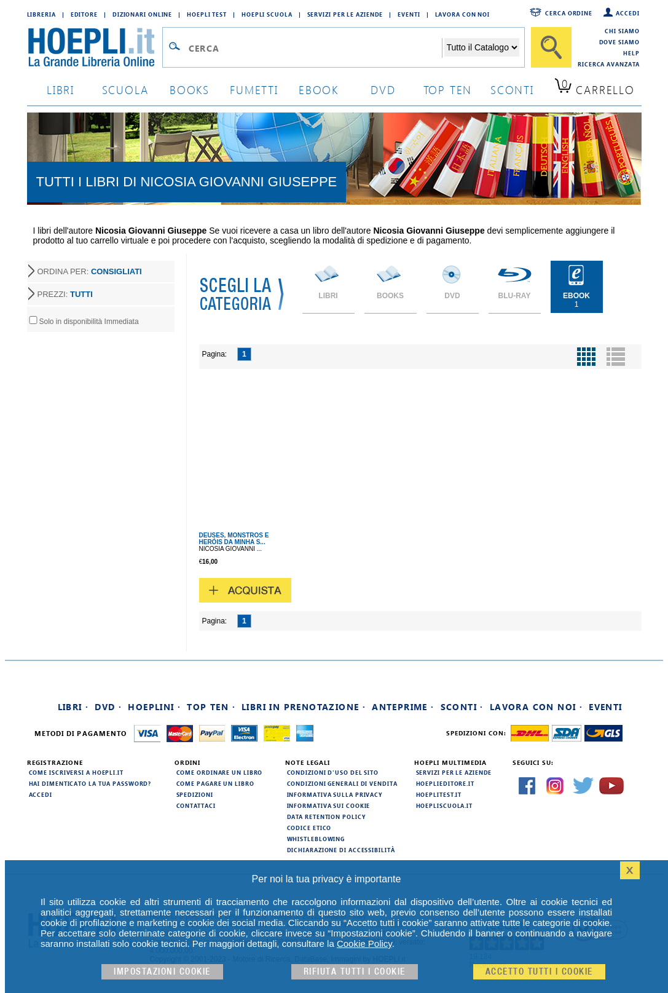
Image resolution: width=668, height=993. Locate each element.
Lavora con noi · (536, 707)
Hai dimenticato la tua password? (90, 783)
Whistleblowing (316, 838)
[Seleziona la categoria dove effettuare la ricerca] (481, 47)
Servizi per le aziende (345, 14)
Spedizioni (194, 794)
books (190, 89)
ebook (319, 89)
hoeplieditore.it (445, 783)
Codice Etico (309, 827)
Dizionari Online (142, 14)
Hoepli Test (207, 14)
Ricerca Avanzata (608, 64)
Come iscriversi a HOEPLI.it (76, 772)
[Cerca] (551, 47)
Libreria (41, 14)
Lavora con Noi (462, 14)
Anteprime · (403, 707)
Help (631, 53)
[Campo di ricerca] (314, 48)
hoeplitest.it (439, 794)
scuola (125, 89)
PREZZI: (65, 294)
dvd (383, 89)
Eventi (409, 14)
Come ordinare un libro (219, 772)
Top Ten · (211, 707)
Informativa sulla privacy (335, 794)
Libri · (73, 707)
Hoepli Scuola (267, 14)
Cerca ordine (568, 13)
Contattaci (196, 805)
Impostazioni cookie (162, 971)
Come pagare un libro (215, 783)
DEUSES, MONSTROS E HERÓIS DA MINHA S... (234, 538)
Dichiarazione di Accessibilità (341, 849)
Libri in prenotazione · (304, 707)
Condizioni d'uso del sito (333, 772)
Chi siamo (622, 30)
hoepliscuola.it (444, 805)
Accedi (627, 13)
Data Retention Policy (326, 816)
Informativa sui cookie (329, 805)
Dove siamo (619, 41)
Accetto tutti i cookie (539, 971)
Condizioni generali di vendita (342, 783)
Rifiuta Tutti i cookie (355, 971)
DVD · (108, 707)
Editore (84, 14)
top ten (448, 89)
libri (60, 89)
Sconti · (462, 707)
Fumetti (254, 89)
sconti (512, 89)
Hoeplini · (154, 707)
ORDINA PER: (89, 271)
